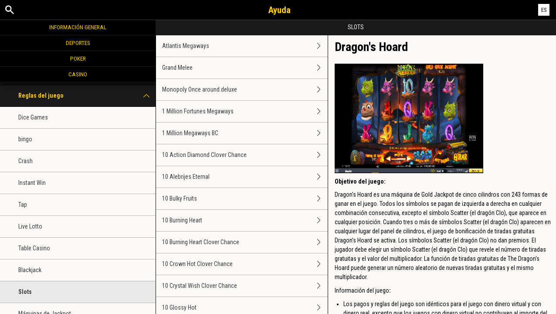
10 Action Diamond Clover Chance (245, 155)
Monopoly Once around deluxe (245, 89)
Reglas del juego (87, 95)
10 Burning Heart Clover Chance (245, 242)
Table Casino (34, 248)
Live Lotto (30, 226)
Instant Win (32, 182)
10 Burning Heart (245, 220)
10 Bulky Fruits (245, 198)
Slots (25, 291)
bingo (25, 139)
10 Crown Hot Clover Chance (245, 264)
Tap (22, 204)
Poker (78, 58)
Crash (25, 160)
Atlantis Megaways (245, 46)
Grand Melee (245, 67)
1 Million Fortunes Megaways (245, 111)
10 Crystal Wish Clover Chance (245, 286)
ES (544, 10)
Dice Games (33, 117)
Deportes (78, 42)
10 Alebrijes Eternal (245, 177)
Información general (77, 27)
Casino (77, 74)
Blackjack (29, 269)
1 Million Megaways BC (245, 133)
